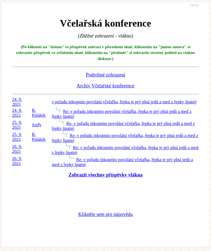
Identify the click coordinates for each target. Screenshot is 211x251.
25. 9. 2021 (17, 125)
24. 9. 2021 (17, 102)
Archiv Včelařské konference (106, 86)
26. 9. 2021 (17, 149)
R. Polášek (39, 113)
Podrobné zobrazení (105, 75)
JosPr (36, 124)
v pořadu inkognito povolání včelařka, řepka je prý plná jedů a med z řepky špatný (124, 101)
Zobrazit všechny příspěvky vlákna (105, 175)
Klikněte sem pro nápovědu (105, 214)
